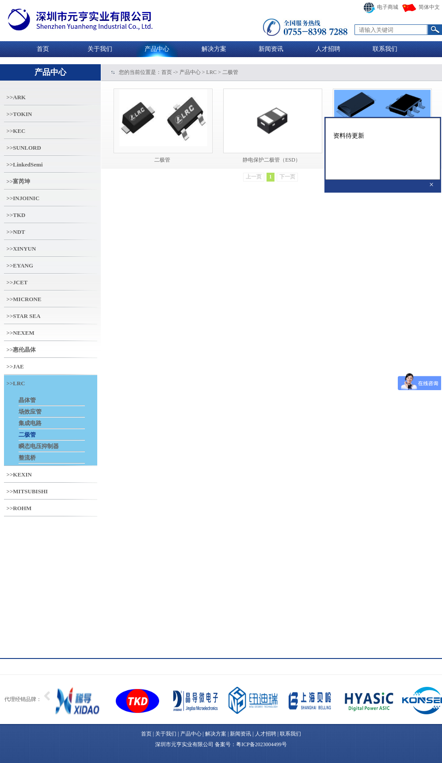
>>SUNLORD (24, 147)
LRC (211, 72)
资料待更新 (382, 149)
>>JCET (17, 282)
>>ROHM (19, 508)
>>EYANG (20, 265)
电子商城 (380, 7)
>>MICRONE (24, 299)
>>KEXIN (19, 474)
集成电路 (30, 423)
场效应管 (30, 411)
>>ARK (16, 97)
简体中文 (421, 7)
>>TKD (16, 215)
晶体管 (27, 400)
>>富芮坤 (18, 181)
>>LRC (16, 383)
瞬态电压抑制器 (39, 446)
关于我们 (100, 49)
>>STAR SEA (24, 316)
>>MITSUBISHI (27, 491)
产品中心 (157, 49)
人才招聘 (328, 49)
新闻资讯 (271, 49)
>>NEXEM (20, 332)
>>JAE (15, 366)
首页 (43, 49)
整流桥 (27, 457)
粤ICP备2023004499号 (261, 744)
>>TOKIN (19, 114)
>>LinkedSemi (25, 164)
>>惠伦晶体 (21, 349)
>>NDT (16, 232)
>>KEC (16, 131)
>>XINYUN (21, 248)
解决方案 (214, 49)
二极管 (27, 434)
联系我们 (385, 49)
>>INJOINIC (23, 198)
